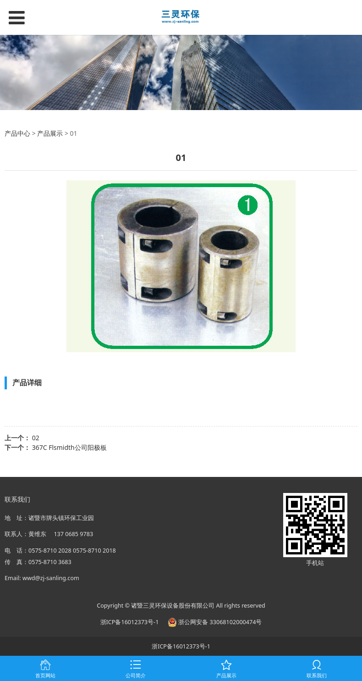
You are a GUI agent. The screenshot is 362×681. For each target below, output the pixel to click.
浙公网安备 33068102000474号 (215, 622)
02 (35, 437)
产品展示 (50, 133)
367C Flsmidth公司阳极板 (69, 447)
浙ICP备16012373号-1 (129, 622)
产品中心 (17, 133)
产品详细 (27, 382)
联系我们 (17, 499)
